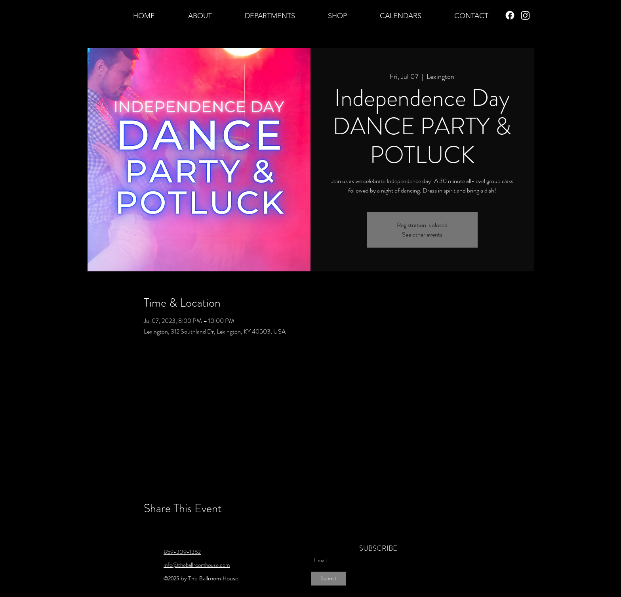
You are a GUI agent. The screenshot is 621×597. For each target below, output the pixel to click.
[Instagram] (525, 15)
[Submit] (328, 579)
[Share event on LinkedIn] (186, 529)
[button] (199, 15)
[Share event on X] (167, 529)
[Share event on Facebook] (147, 529)
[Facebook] (510, 15)
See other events (422, 234)
